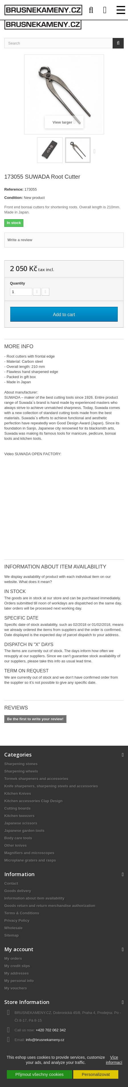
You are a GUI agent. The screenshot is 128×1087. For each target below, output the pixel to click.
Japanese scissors (20, 823)
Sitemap (11, 935)
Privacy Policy (16, 920)
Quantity (17, 283)
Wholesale (13, 928)
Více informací (114, 1060)
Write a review (19, 240)
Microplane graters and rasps (30, 860)
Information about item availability (34, 898)
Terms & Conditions (21, 913)
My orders (13, 958)
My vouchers (15, 988)
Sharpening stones (21, 764)
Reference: (13, 189)
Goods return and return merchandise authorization (49, 906)
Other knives (15, 845)
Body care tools (18, 838)
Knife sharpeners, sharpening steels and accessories (51, 786)
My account (18, 949)
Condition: (13, 197)
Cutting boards (17, 808)
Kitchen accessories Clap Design (33, 801)
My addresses (16, 973)
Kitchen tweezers (19, 816)
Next (96, 151)
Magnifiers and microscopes (29, 853)
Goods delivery (17, 891)
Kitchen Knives (17, 793)
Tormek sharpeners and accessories (36, 779)
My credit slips (17, 966)
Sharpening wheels (21, 771)
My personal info (19, 981)
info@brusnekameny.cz (45, 1040)
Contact (11, 883)
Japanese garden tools (24, 830)
